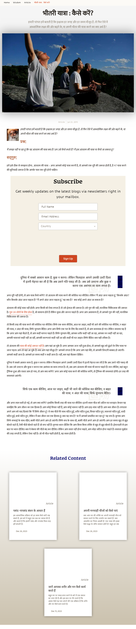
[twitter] (3, 138)
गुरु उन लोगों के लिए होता (20, 312)
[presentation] (68, 244)
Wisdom (17, 3)
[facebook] (3, 133)
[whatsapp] (4, 128)
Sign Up (68, 258)
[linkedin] (3, 144)
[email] (3, 149)
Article (27, 3)
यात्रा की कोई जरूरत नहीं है (31, 346)
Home (6, 3)
